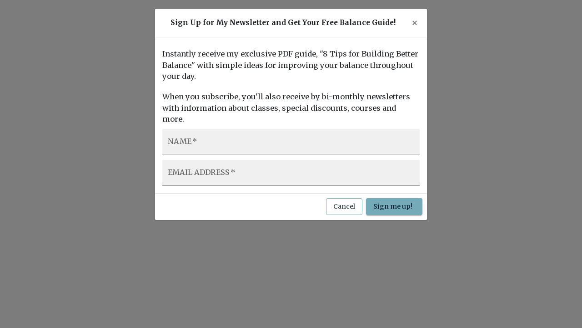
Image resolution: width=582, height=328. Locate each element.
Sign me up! (394, 206)
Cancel (344, 207)
